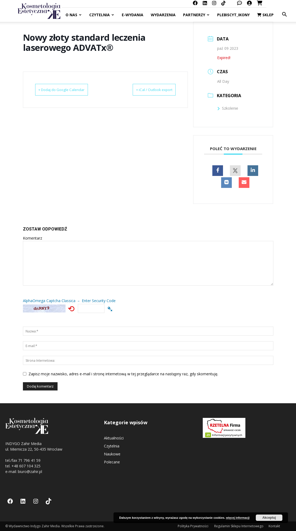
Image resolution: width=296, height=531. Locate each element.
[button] (284, 15)
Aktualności (114, 438)
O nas (74, 14)
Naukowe (112, 453)
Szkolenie (227, 108)
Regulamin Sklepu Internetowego (238, 526)
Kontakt (274, 526)
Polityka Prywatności (193, 526)
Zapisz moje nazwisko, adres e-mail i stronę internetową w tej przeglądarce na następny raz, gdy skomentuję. (123, 373)
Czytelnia (101, 14)
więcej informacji (238, 517)
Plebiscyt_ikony (233, 14)
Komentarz (32, 238)
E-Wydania (132, 14)
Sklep (265, 14)
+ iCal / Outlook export (147, 89)
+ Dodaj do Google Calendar (69, 89)
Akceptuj (269, 518)
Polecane (112, 461)
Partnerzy (196, 14)
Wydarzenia (163, 14)
